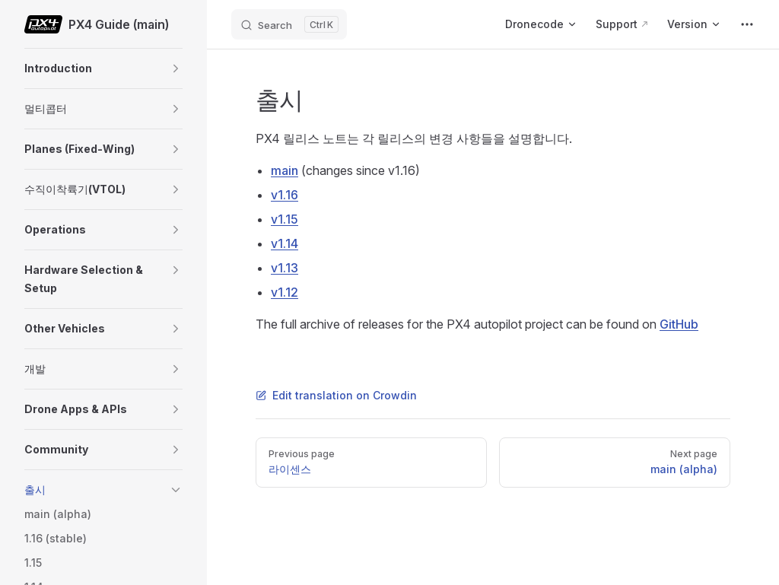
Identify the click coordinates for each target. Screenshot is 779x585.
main (284, 170)
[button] (176, 68)
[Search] (289, 24)
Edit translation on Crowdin (336, 395)
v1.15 (284, 219)
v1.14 (284, 243)
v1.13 (284, 267)
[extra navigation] (747, 24)
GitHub (679, 324)
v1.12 (284, 292)
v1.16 (284, 194)
